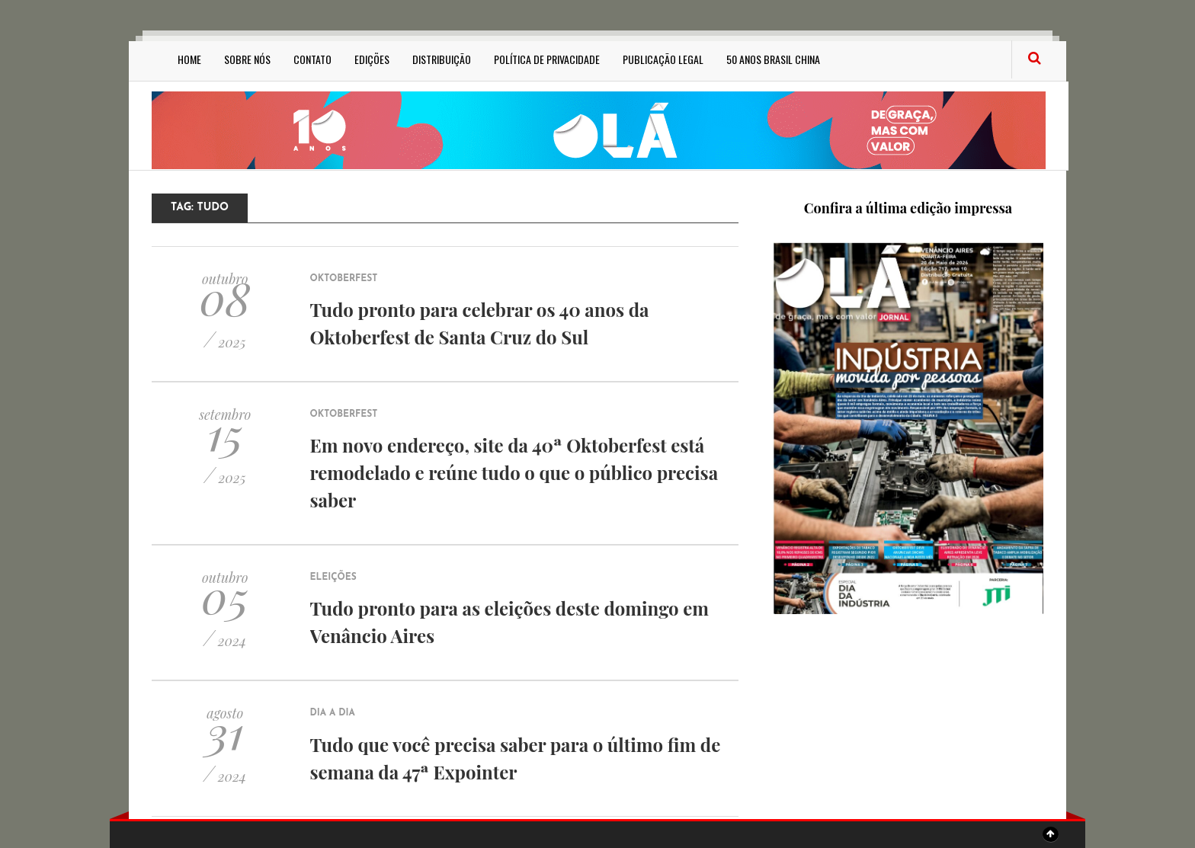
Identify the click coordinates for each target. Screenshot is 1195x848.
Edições (371, 59)
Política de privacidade (547, 59)
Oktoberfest (344, 278)
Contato (312, 59)
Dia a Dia (332, 713)
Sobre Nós (247, 59)
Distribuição (441, 59)
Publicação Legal (663, 59)
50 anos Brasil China (773, 59)
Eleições (333, 577)
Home (189, 59)
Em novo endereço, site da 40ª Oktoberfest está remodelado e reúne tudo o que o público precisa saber (514, 472)
